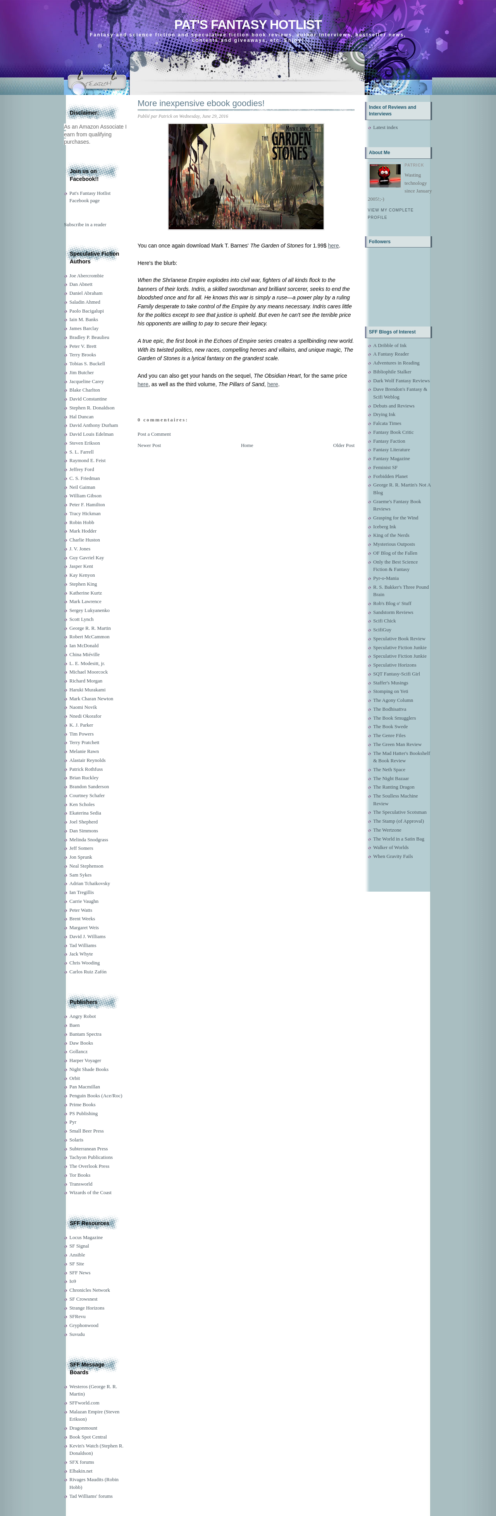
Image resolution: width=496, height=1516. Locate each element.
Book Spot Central (88, 1437)
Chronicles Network (89, 1290)
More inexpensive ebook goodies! (201, 103)
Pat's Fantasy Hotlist (248, 24)
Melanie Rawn (84, 751)
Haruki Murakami (87, 690)
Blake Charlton (84, 390)
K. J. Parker (81, 725)
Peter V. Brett (82, 346)
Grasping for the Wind (395, 518)
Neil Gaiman (82, 487)
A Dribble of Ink (389, 345)
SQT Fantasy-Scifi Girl (396, 674)
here (333, 245)
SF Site (76, 1264)
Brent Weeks (82, 918)
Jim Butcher (81, 372)
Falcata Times (387, 423)
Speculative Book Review (399, 638)
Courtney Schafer (87, 795)
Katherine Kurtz (85, 593)
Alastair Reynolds (87, 760)
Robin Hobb (81, 522)
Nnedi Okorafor (85, 716)
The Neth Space (389, 769)
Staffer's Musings (390, 683)
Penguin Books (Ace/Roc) (95, 1095)
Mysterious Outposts (394, 544)
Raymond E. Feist (87, 460)
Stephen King (83, 584)
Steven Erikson (84, 443)
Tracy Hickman (85, 513)
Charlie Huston (84, 540)
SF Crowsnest (83, 1299)
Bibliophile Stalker (392, 372)
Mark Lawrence (85, 601)
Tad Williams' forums (91, 1496)
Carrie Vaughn (83, 901)
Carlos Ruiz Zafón (88, 972)
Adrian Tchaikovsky (89, 883)
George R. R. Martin (90, 628)
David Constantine (88, 399)
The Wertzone (387, 830)
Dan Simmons (83, 831)
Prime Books (82, 1104)
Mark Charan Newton (91, 698)
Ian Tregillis (81, 892)
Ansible (77, 1255)
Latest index (385, 127)
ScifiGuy (382, 630)
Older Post (344, 445)
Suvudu (77, 1334)
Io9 (72, 1281)
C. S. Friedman (84, 478)
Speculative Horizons (395, 665)
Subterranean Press (88, 1149)
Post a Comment (154, 434)
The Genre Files (389, 735)
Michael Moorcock (88, 672)
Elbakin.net (81, 1471)
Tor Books (79, 1175)
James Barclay (83, 328)
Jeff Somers (81, 848)
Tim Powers (81, 734)
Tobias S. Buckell (87, 363)
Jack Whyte (81, 954)
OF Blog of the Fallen (395, 553)
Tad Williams (82, 945)
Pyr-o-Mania (386, 578)
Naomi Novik (83, 707)
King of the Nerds (391, 535)
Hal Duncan (81, 416)
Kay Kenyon (82, 575)
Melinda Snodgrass (88, 839)
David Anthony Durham (93, 425)
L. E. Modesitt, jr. (87, 663)
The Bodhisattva (389, 709)
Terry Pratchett (84, 742)
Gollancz (78, 1051)
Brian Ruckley (83, 777)
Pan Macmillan (84, 1087)
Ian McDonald (83, 645)
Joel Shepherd (83, 822)
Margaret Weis (84, 927)
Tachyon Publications (91, 1157)
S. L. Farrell (81, 452)
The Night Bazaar (391, 778)
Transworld (80, 1184)
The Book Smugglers (394, 718)
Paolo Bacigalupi (86, 311)
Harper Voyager (85, 1060)
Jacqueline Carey (86, 381)
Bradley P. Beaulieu (89, 337)
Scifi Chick (384, 621)
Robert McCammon (89, 636)
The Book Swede (390, 726)
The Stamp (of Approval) (398, 821)
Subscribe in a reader (85, 224)
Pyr (72, 1122)
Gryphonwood (83, 1325)
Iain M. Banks (83, 319)
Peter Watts (80, 910)
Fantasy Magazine (391, 458)
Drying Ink (384, 414)
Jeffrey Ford (81, 469)
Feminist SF (385, 467)
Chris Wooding (84, 963)
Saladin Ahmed (84, 302)
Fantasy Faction (389, 441)
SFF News (80, 1272)
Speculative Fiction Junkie (400, 647)
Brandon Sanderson (89, 786)
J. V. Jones (79, 549)
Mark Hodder (82, 531)
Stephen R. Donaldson (92, 408)
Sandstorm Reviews (393, 612)
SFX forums (81, 1462)
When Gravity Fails (393, 856)
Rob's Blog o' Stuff (392, 603)
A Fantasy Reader (391, 354)
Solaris (76, 1140)
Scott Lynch (81, 619)
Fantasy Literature (391, 449)
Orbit (74, 1078)
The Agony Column (393, 700)
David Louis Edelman (91, 434)
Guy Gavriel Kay (86, 557)
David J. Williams (87, 936)
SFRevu (77, 1316)
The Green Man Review (397, 744)
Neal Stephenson (86, 866)
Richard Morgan (85, 681)
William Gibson (85, 495)
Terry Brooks (82, 355)
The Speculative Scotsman (400, 812)
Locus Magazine (86, 1237)
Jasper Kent (81, 566)
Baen (74, 1025)
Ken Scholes (82, 804)
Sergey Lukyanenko (89, 610)
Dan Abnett (81, 284)
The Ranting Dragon (394, 787)
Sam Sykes (80, 875)
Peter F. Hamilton (87, 504)
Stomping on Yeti (390, 691)
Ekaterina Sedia (85, 813)
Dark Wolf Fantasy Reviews (401, 380)
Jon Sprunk (80, 857)
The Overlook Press (89, 1166)
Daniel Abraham (86, 293)
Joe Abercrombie (86, 275)
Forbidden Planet (390, 476)
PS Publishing (83, 1113)
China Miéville (84, 654)
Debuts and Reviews (394, 406)
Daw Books (81, 1043)
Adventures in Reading (396, 363)
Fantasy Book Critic (393, 432)
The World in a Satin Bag (398, 839)
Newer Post (149, 445)
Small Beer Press (86, 1131)
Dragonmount (83, 1428)
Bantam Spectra (85, 1034)
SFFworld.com (84, 1403)
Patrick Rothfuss (86, 769)
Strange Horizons (87, 1308)
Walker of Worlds (391, 847)
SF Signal (79, 1246)
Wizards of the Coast (90, 1192)
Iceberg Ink (384, 526)
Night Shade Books (88, 1069)
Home (247, 445)
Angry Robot (82, 1016)
